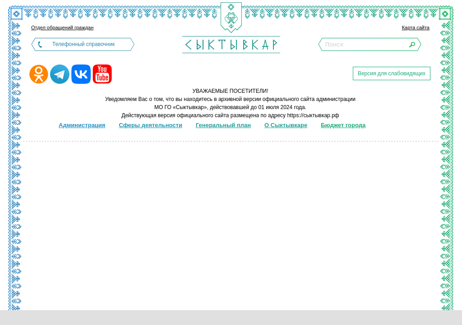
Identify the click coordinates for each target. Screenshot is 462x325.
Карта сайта (416, 27)
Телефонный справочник (83, 44)
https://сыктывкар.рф (313, 115)
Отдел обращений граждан (62, 27)
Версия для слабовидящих (391, 73)
